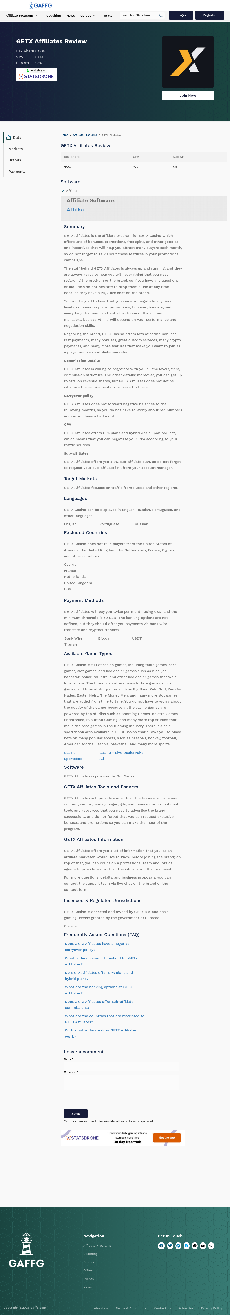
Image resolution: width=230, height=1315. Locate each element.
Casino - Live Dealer (117, 752)
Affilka (75, 210)
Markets (16, 149)
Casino (70, 752)
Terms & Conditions (131, 1308)
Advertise (186, 1308)
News (70, 15)
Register (210, 15)
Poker (140, 752)
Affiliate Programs (19, 15)
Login (181, 15)
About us (101, 1308)
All (101, 758)
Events (88, 1279)
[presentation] (98, 1100)
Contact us (162, 1308)
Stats (108, 15)
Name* (68, 1059)
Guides (85, 15)
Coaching (53, 15)
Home (64, 134)
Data (13, 137)
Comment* (71, 1072)
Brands (15, 160)
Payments (17, 171)
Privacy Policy (211, 1308)
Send (75, 1113)
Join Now (188, 95)
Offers (88, 1270)
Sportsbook (74, 758)
